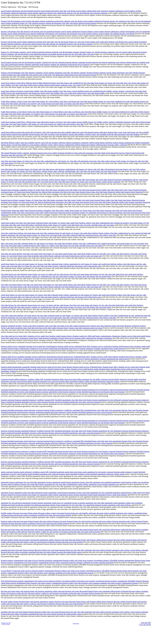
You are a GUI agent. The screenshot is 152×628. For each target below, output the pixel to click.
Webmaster (76, 623)
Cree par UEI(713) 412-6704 (145, 624)
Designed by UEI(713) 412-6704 (6, 623)
